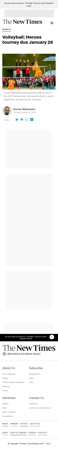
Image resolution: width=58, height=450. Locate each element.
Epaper (32, 432)
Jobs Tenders (9, 412)
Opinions (33, 403)
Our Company (8, 374)
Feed (4, 390)
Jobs (31, 382)
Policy (5, 378)
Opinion (14, 423)
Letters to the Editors (40, 408)
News (5, 423)
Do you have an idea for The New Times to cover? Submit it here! (26, 338)
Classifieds (7, 416)
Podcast (42, 432)
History (5, 386)
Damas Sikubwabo (24, 109)
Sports (6, 29)
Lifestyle (35, 423)
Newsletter (34, 374)
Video (5, 432)
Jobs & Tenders (18, 432)
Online (5, 403)
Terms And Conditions (13, 382)
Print (31, 378)
